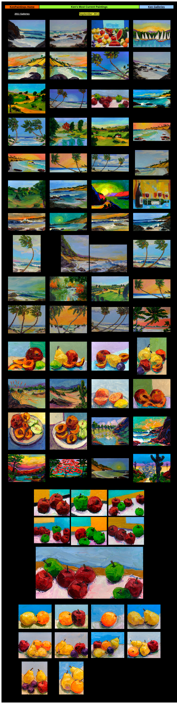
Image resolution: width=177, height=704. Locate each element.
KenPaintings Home (22, 6)
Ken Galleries (156, 6)
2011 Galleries (22, 14)
